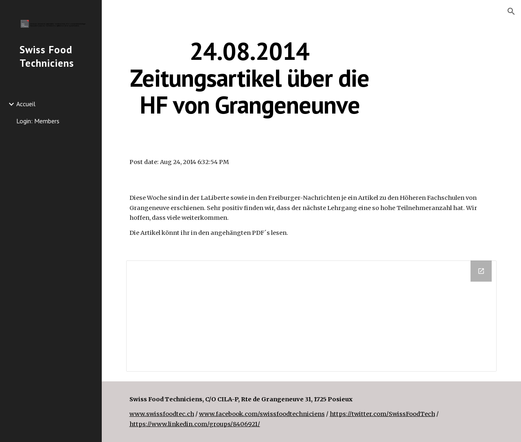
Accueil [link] (25, 104)
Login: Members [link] (37, 121)
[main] (249, 77)
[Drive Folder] (311, 315)
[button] (511, 11)
